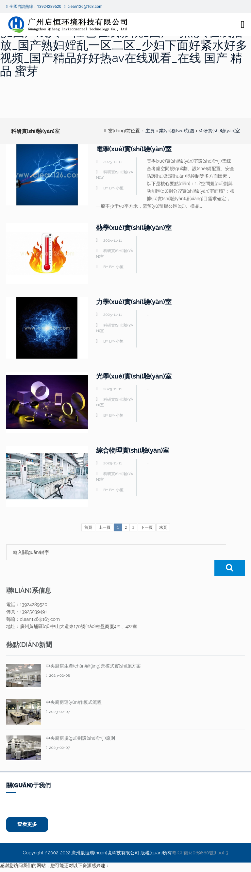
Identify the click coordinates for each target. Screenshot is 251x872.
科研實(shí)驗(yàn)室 (219, 130)
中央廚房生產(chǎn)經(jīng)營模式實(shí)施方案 (93, 650)
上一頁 (104, 527)
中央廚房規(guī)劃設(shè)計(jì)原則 (80, 722)
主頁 (150, 130)
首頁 (88, 527)
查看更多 (28, 809)
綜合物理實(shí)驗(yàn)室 (133, 450)
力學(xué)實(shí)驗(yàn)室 (134, 302)
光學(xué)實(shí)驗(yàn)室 (134, 376)
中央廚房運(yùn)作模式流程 (74, 686)
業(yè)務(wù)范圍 (176, 130)
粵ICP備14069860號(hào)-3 (200, 837)
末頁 (163, 527)
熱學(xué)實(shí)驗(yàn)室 (134, 228)
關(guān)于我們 (28, 769)
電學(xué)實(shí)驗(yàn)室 (134, 149)
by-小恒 (116, 188)
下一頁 (147, 527)
